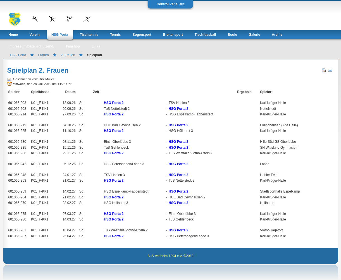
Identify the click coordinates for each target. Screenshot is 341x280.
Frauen (43, 55)
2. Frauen (68, 55)
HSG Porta (18, 55)
